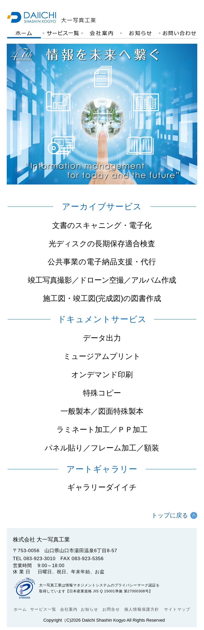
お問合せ (111, 609)
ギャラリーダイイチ (102, 487)
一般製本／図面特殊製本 (102, 411)
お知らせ (89, 609)
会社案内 (69, 609)
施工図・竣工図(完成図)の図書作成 (102, 298)
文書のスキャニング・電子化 (102, 225)
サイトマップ (177, 609)
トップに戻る (169, 515)
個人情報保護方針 (141, 609)
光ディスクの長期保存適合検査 (102, 243)
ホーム (20, 609)
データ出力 (102, 338)
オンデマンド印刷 (102, 374)
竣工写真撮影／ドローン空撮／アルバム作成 (102, 280)
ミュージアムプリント (101, 356)
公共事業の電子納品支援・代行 (102, 262)
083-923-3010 (39, 558)
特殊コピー (102, 393)
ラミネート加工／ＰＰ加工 (102, 429)
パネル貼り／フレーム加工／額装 (102, 448)
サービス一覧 (43, 609)
